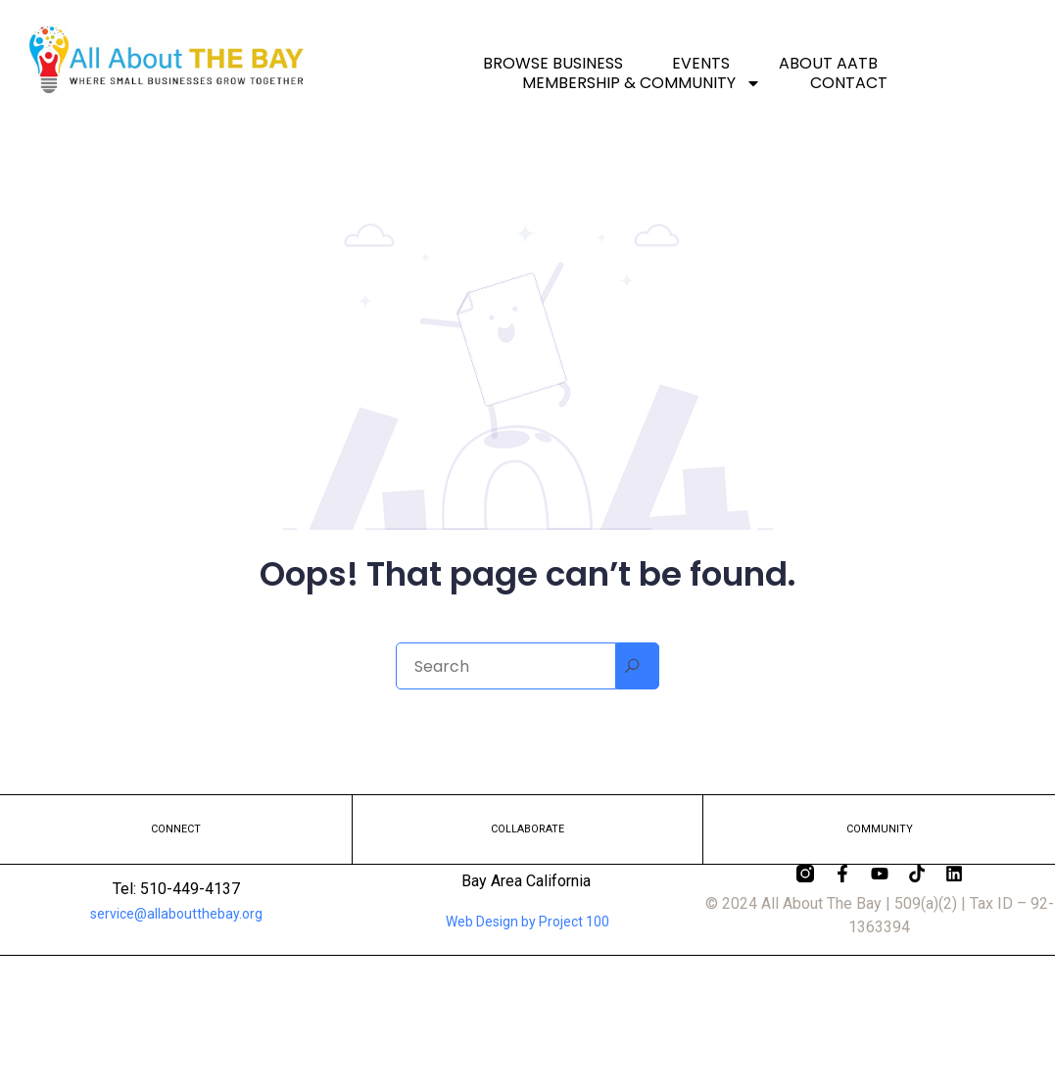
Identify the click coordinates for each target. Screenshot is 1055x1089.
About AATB (828, 63)
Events (701, 63)
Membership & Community (641, 83)
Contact (848, 83)
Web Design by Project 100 (527, 921)
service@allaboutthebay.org (176, 914)
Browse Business (553, 63)
